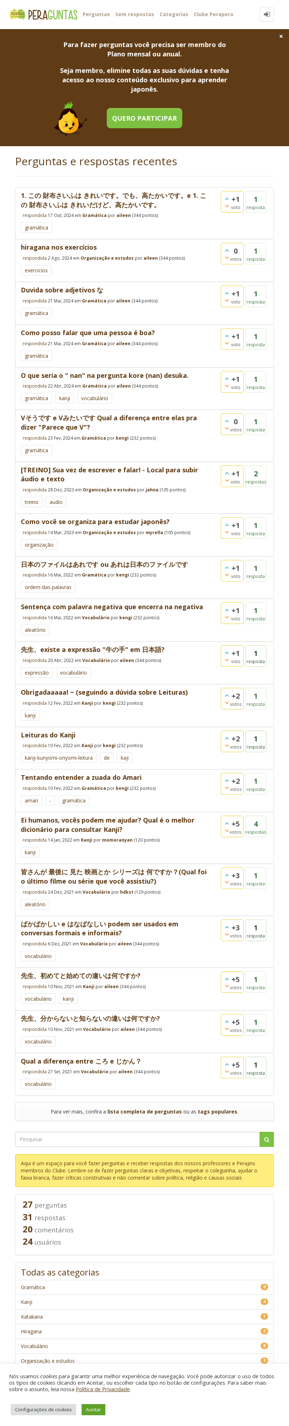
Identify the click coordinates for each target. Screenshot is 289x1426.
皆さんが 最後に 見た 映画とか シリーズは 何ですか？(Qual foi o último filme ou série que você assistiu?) (114, 876)
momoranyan (117, 840)
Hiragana (31, 1331)
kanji (64, 398)
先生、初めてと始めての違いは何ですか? (81, 975)
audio (56, 502)
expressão (37, 672)
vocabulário (94, 398)
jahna (152, 490)
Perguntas (96, 14)
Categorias (174, 14)
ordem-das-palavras (48, 587)
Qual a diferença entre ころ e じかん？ (81, 1061)
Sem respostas (134, 14)
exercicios (36, 270)
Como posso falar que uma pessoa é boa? (88, 332)
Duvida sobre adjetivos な (62, 290)
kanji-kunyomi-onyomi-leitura (59, 757)
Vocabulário (96, 618)
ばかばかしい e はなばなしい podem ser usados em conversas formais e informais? (99, 928)
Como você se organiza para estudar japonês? (95, 521)
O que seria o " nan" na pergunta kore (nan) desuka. (105, 375)
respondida (35, 215)
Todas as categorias (60, 1272)
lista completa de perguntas (144, 1111)
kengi (122, 438)
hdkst (126, 892)
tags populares (217, 1111)
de (107, 757)
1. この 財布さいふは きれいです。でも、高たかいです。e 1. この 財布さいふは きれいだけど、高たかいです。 (113, 200)
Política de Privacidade (103, 1389)
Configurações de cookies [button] (43, 1409)
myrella (154, 532)
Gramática (94, 215)
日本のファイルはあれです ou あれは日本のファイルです (104, 564)
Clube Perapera (213, 14)
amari (31, 800)
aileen (123, 215)
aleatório (35, 629)
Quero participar (144, 118)
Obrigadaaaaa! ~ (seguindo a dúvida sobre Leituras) (104, 692)
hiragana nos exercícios (59, 247)
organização (39, 544)
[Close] (281, 36)
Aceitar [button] (93, 1409)
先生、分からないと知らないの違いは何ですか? (90, 1018)
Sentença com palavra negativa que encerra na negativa (112, 606)
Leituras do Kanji (48, 735)
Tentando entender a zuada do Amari (81, 777)
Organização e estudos (107, 258)
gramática (36, 227)
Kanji (87, 703)
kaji (125, 757)
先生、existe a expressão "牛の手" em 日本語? (93, 649)
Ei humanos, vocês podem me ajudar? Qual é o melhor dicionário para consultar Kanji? (107, 825)
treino (31, 502)
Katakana (32, 1316)
